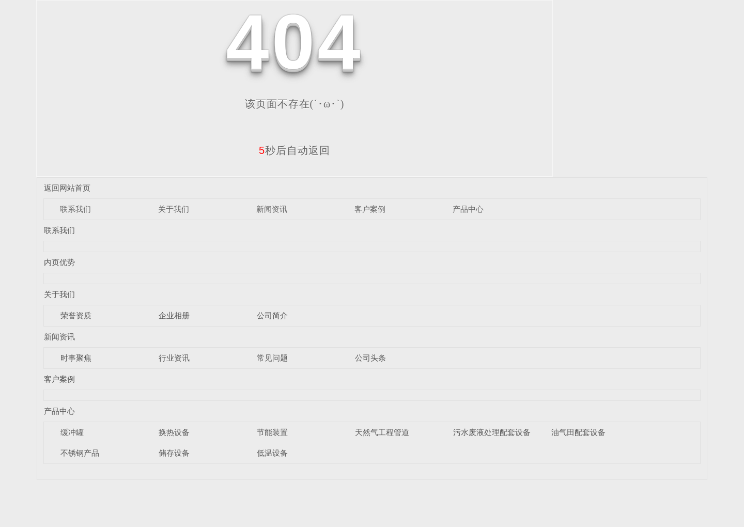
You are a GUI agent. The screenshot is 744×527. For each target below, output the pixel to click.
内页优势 (59, 262)
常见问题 (272, 357)
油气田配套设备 (578, 432)
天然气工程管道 (382, 432)
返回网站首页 (67, 187)
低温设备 (272, 452)
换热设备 (174, 432)
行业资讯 (174, 357)
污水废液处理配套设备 (492, 432)
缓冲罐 (72, 432)
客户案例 (369, 209)
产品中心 (468, 209)
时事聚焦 (75, 357)
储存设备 (174, 452)
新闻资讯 (271, 209)
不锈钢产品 (79, 452)
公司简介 (272, 315)
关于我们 (173, 209)
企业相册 (174, 315)
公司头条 (370, 357)
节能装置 (272, 432)
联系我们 (75, 209)
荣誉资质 (75, 315)
